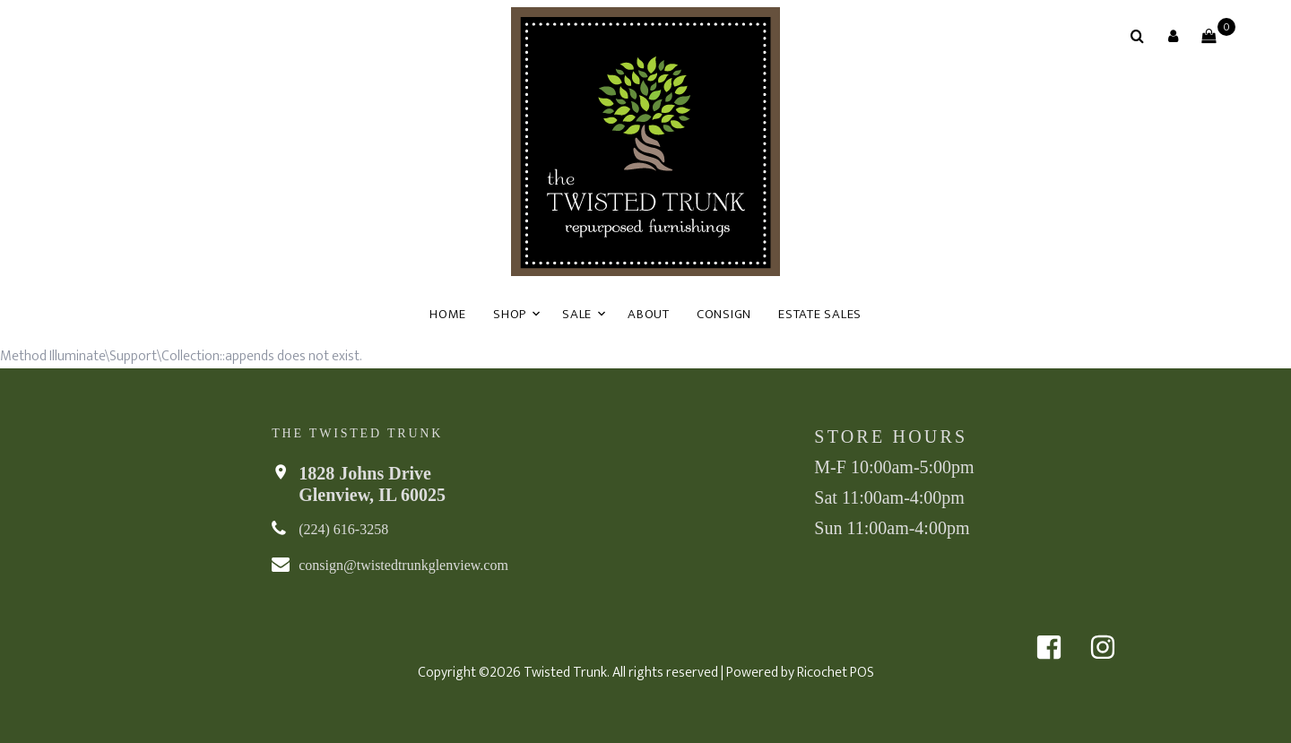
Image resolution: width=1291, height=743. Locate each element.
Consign (724, 314)
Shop (509, 314)
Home (447, 314)
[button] (1173, 36)
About (649, 314)
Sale (577, 314)
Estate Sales (820, 314)
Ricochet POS (835, 673)
